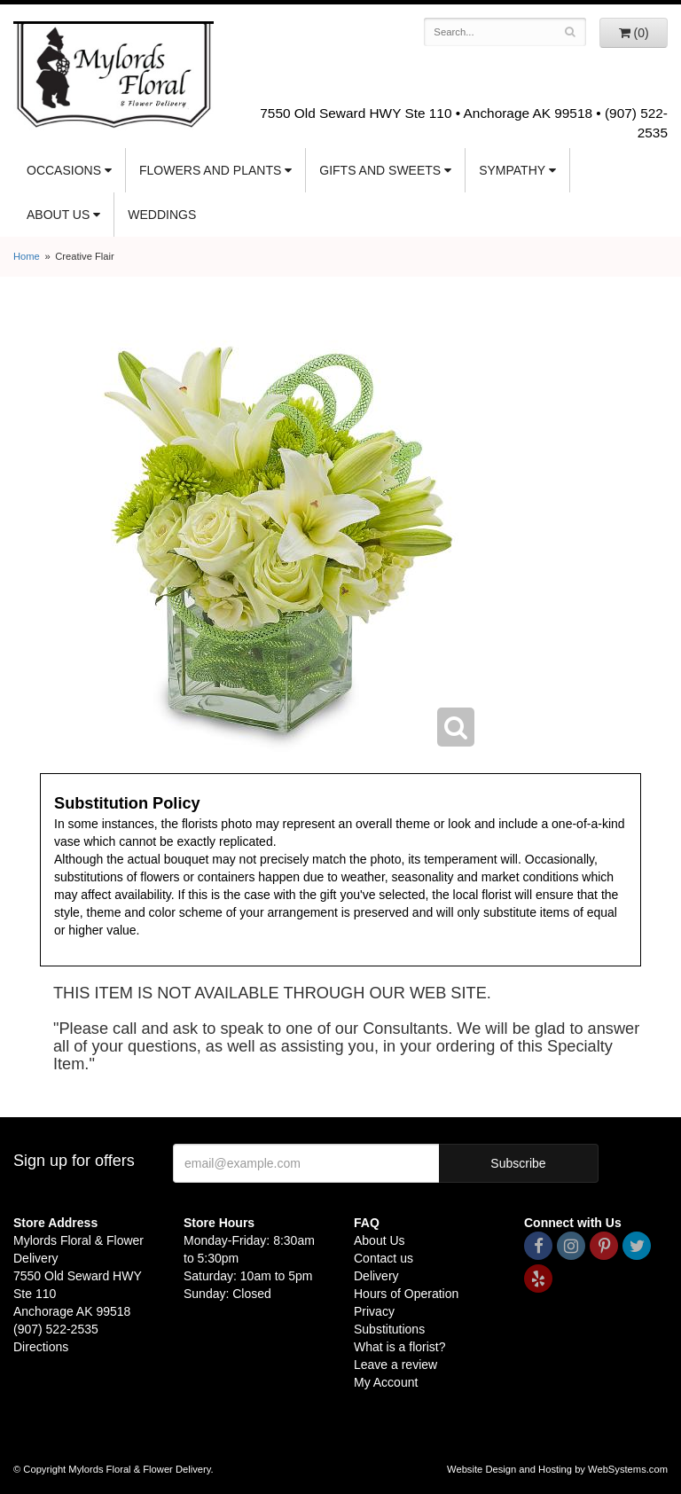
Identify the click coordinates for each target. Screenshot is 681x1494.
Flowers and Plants (210, 170)
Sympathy (512, 170)
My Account (386, 1382)
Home (26, 256)
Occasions (64, 170)
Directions (40, 1347)
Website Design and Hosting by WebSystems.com (557, 1469)
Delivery (376, 1276)
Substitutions (389, 1329)
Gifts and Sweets (380, 170)
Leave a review (395, 1364)
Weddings (162, 214)
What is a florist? (399, 1347)
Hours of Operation (406, 1294)
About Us (58, 214)
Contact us (383, 1258)
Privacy (374, 1311)
